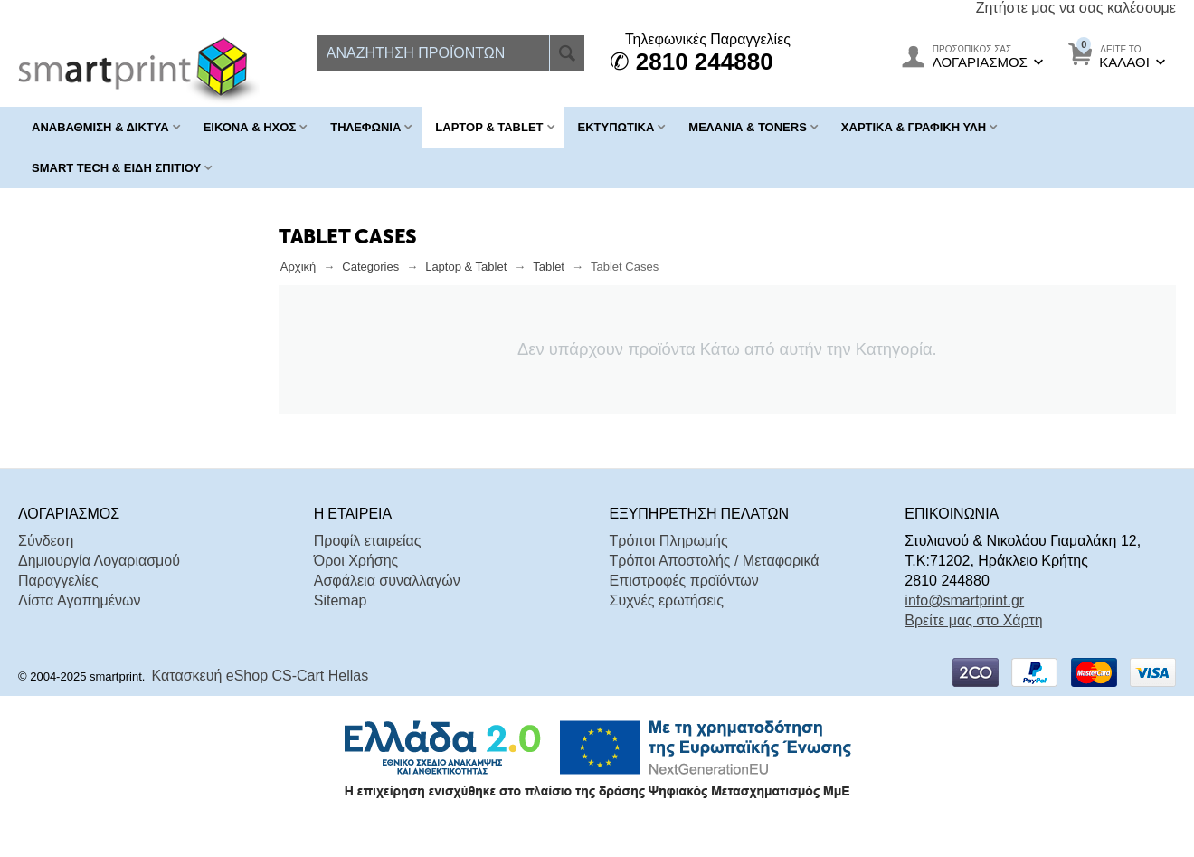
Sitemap (340, 632)
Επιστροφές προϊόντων (684, 612)
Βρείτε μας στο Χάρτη (973, 652)
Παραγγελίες (58, 612)
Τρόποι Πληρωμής (669, 572)
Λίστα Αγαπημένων (79, 632)
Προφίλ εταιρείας (368, 572)
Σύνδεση (45, 572)
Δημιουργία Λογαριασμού (99, 592)
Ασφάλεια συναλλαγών (387, 612)
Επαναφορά (205, 419)
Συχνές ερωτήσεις (667, 632)
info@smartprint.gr (964, 632)
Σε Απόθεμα (89, 371)
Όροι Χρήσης (356, 592)
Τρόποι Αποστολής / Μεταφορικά (715, 592)
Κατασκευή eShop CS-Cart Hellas (260, 707)
